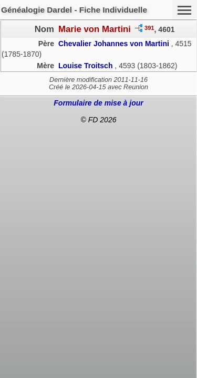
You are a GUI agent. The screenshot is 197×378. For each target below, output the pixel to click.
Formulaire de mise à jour (98, 103)
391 (149, 28)
